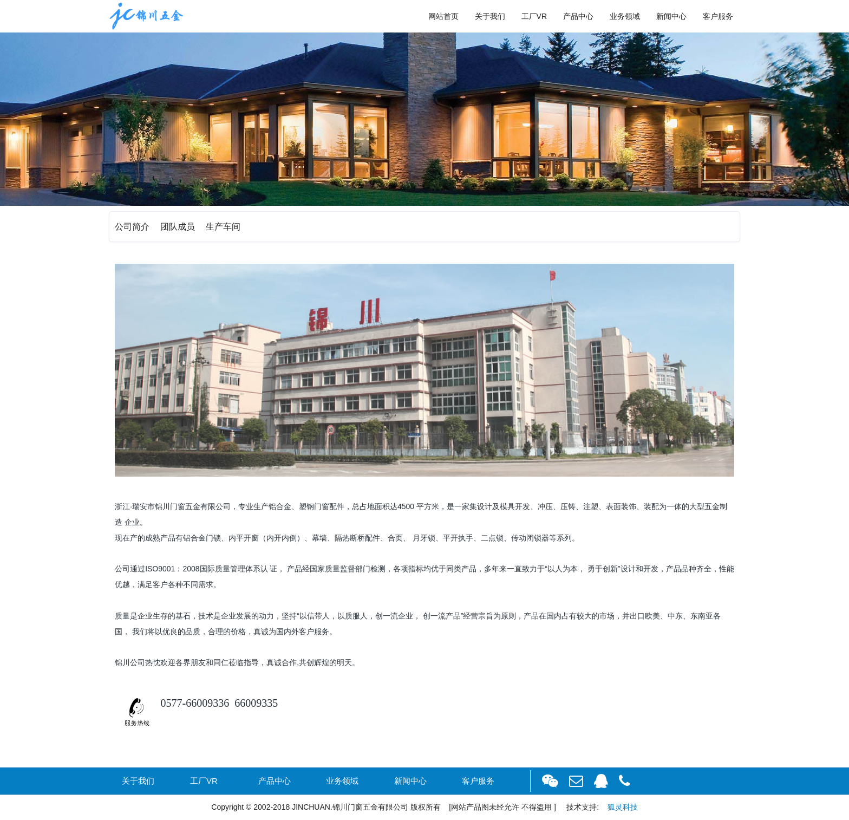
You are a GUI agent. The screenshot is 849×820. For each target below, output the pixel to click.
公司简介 (132, 226)
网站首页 (443, 16)
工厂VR (534, 16)
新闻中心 (671, 16)
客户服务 (718, 16)
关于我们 (490, 16)
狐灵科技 (623, 807)
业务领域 (625, 16)
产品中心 (578, 16)
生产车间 (223, 226)
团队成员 (177, 226)
